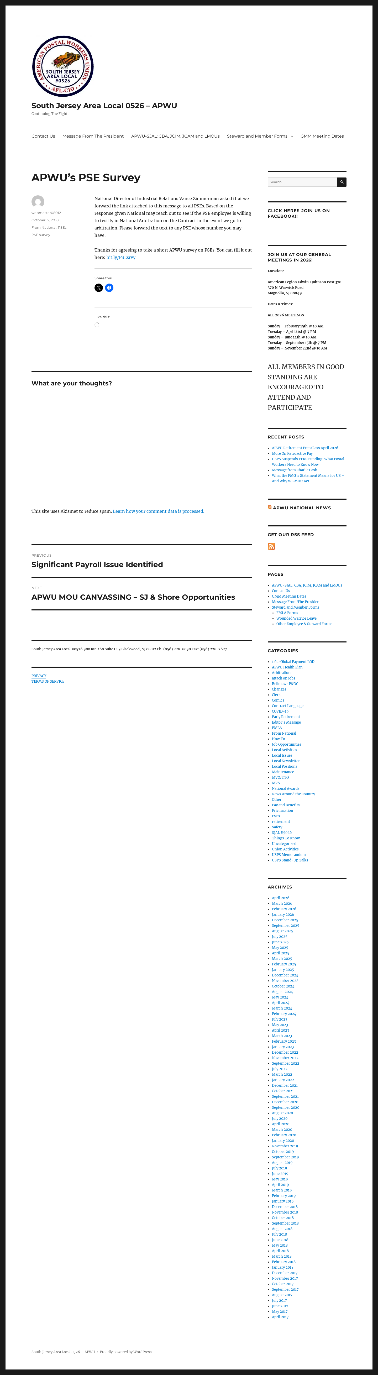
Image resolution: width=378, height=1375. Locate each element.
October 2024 (283, 986)
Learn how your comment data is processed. (158, 511)
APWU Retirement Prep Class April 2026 (305, 448)
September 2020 (285, 1107)
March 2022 (282, 1074)
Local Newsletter (286, 761)
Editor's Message (286, 722)
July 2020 (279, 1118)
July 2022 (279, 1069)
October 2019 (283, 1151)
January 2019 (283, 1201)
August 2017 (282, 1295)
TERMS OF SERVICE (48, 681)
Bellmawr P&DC (285, 684)
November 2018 (285, 1212)
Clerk (276, 695)
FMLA (277, 728)
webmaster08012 (46, 213)
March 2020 (282, 1129)
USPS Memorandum (289, 855)
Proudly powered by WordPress (126, 1352)
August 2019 (282, 1162)
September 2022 (285, 1063)
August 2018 (282, 1229)
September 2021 (285, 1096)
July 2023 (279, 1019)
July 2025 (279, 936)
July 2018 (279, 1234)
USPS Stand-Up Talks (290, 860)
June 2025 (280, 942)
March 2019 (282, 1190)
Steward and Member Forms (257, 136)
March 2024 (282, 1008)
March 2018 (282, 1256)
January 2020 (283, 1140)
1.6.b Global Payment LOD (293, 662)
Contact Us (43, 136)
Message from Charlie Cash (294, 470)
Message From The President (93, 136)
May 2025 (280, 947)
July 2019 (279, 1168)
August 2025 (282, 931)
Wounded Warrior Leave (296, 618)
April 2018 (280, 1251)
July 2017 (279, 1300)
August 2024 (282, 992)
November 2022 (285, 1058)
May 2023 (280, 1025)
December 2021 (285, 1085)
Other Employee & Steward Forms (304, 624)
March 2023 (282, 1036)
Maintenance (283, 772)
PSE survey (41, 235)
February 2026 (284, 909)
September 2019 (285, 1157)
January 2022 (283, 1080)
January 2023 (283, 1047)
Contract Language (287, 706)
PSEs (62, 227)
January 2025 (283, 970)
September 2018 (285, 1223)
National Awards (286, 788)
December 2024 (285, 975)
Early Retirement (286, 717)
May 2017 (280, 1311)
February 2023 (284, 1041)
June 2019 (280, 1174)
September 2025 (285, 925)
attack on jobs (283, 678)
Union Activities (285, 849)
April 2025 (280, 953)
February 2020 (284, 1135)
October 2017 (283, 1284)
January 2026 (283, 914)
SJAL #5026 (282, 832)
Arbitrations (282, 673)
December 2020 (285, 1102)
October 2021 (283, 1091)
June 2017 (280, 1306)
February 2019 (284, 1196)
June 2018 (280, 1240)
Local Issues (282, 755)
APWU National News (302, 507)
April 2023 (280, 1030)
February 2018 (284, 1262)
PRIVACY (39, 676)
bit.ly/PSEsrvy (121, 257)
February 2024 (284, 1014)
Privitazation (282, 810)
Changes (279, 689)
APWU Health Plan (287, 667)
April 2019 (280, 1185)
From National (44, 227)
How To (278, 739)
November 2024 (285, 981)
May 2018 (280, 1245)
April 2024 (280, 1003)
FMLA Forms (287, 613)
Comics (278, 700)
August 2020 (282, 1113)
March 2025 (282, 958)
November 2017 (285, 1278)
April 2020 (280, 1124)
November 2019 (285, 1146)
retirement (281, 821)
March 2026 (282, 903)
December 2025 (285, 920)
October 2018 (283, 1218)
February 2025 (284, 964)
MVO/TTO (280, 777)
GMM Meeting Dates (322, 136)
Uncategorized (284, 843)
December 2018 (285, 1207)
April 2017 (280, 1317)
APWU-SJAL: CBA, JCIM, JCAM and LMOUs (175, 136)
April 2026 (281, 898)
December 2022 (285, 1052)
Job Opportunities (286, 744)
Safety (277, 827)
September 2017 (285, 1289)
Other (276, 799)
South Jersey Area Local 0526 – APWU (104, 105)
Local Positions (284, 766)
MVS (276, 783)
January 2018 (282, 1267)
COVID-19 (280, 711)
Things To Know (286, 838)
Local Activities (284, 750)
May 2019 (280, 1179)
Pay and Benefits (286, 805)
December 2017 (285, 1273)
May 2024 (280, 997)
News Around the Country (293, 794)
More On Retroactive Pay (292, 453)
